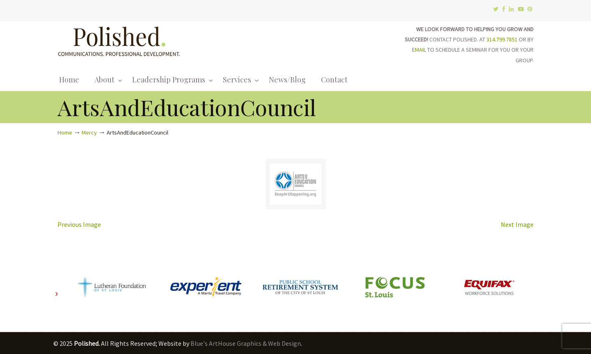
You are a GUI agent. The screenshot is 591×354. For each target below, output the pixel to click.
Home (64, 132)
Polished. (119, 40)
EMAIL (419, 49)
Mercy (89, 132)
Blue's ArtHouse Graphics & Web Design (245, 343)
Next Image (517, 224)
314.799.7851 (502, 39)
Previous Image (79, 224)
